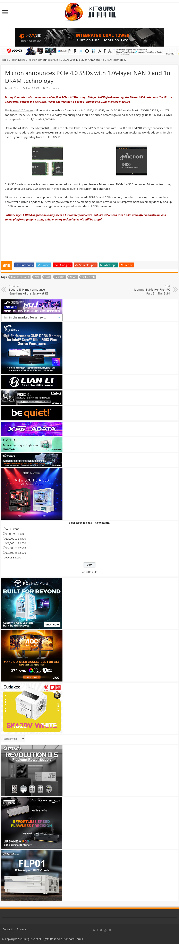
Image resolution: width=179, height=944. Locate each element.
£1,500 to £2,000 (16, 543)
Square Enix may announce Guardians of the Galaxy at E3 (30, 289)
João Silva (13, 88)
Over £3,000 (13, 557)
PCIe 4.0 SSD (88, 277)
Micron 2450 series (21, 110)
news (73, 277)
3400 (47, 277)
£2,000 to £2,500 (16, 548)
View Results (89, 572)
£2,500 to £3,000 (16, 553)
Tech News (18, 60)
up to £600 (12, 529)
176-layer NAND (20, 277)
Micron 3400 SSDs (46, 128)
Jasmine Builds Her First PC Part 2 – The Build (149, 289)
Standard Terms (73, 939)
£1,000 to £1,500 (16, 538)
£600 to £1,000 (15, 534)
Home (4, 60)
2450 (37, 277)
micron (60, 277)
